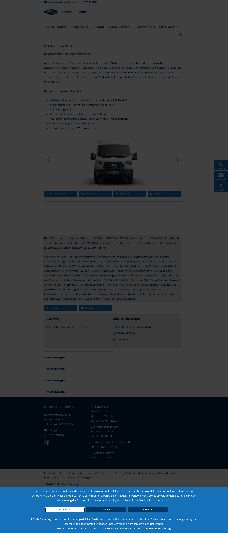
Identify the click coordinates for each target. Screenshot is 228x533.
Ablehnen (148, 509)
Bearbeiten (64, 509)
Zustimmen (106, 509)
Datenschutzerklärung (157, 528)
